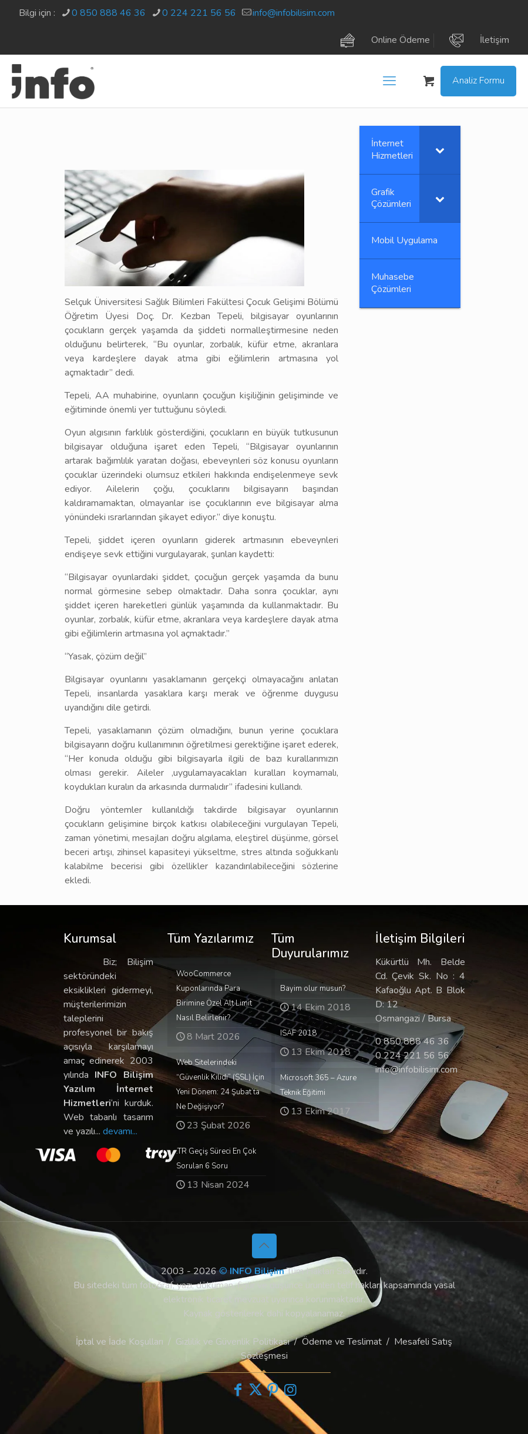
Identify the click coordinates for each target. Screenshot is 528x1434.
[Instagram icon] (291, 1390)
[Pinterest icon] (273, 1390)
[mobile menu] (389, 81)
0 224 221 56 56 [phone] (199, 12)
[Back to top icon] (264, 1246)
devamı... (120, 1131)
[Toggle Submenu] (439, 150)
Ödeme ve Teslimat (342, 1341)
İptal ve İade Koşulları (119, 1341)
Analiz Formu (478, 80)
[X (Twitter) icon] (255, 1390)
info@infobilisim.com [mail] (294, 12)
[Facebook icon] (238, 1390)
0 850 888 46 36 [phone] (109, 12)
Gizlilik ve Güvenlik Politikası (233, 1341)
